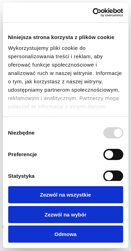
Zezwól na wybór (65, 215)
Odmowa (65, 234)
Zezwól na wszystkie (65, 195)
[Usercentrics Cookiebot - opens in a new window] (93, 12)
